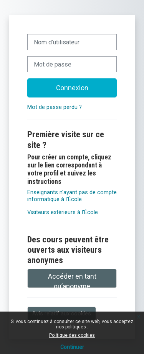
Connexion (72, 88)
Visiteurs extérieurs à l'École (62, 212)
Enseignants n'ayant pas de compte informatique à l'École (72, 196)
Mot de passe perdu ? (54, 107)
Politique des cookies (72, 335)
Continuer (72, 347)
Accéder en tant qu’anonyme (72, 280)
